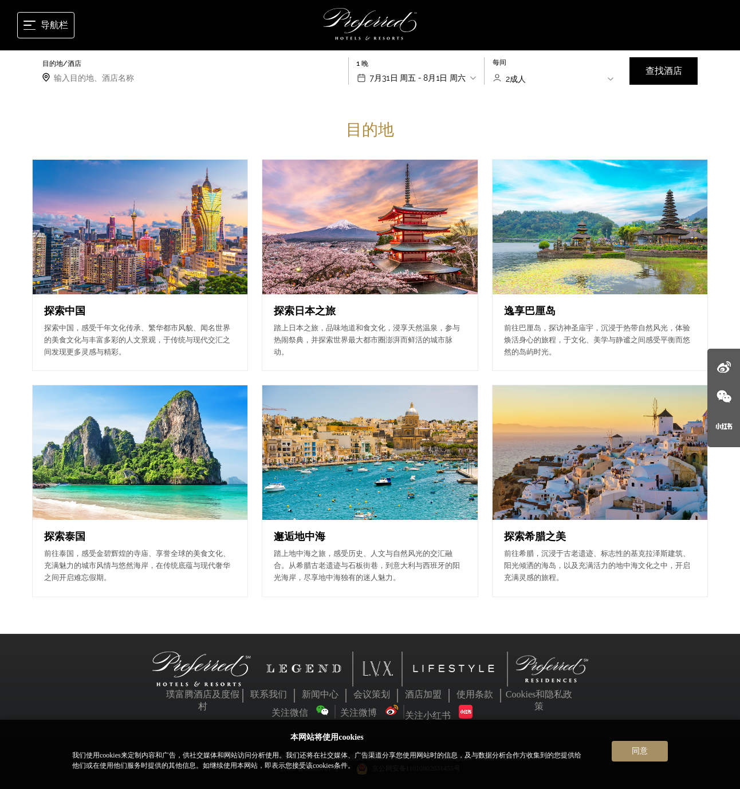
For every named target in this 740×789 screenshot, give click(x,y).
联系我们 (268, 694)
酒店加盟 (423, 694)
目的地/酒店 (61, 64)
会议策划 (371, 694)
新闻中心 (320, 694)
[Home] (370, 25)
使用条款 (474, 694)
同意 (640, 750)
